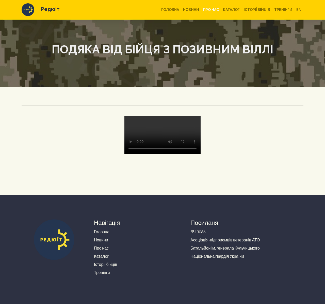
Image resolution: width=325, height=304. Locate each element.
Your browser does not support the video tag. (162, 135)
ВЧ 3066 (198, 231)
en (298, 10)
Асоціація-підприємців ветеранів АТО (225, 239)
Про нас (211, 10)
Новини (191, 10)
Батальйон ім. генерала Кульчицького (225, 247)
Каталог (231, 10)
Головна (170, 10)
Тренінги (283, 10)
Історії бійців (257, 10)
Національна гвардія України (217, 256)
